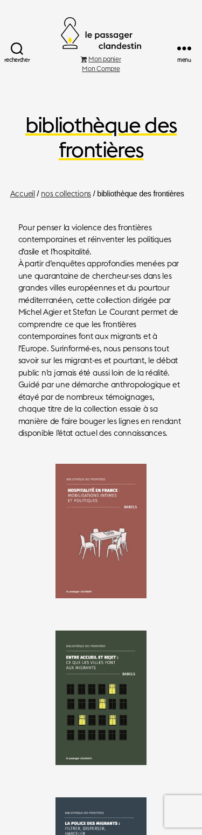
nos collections (66, 194)
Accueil (22, 194)
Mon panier (101, 59)
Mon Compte (101, 69)
